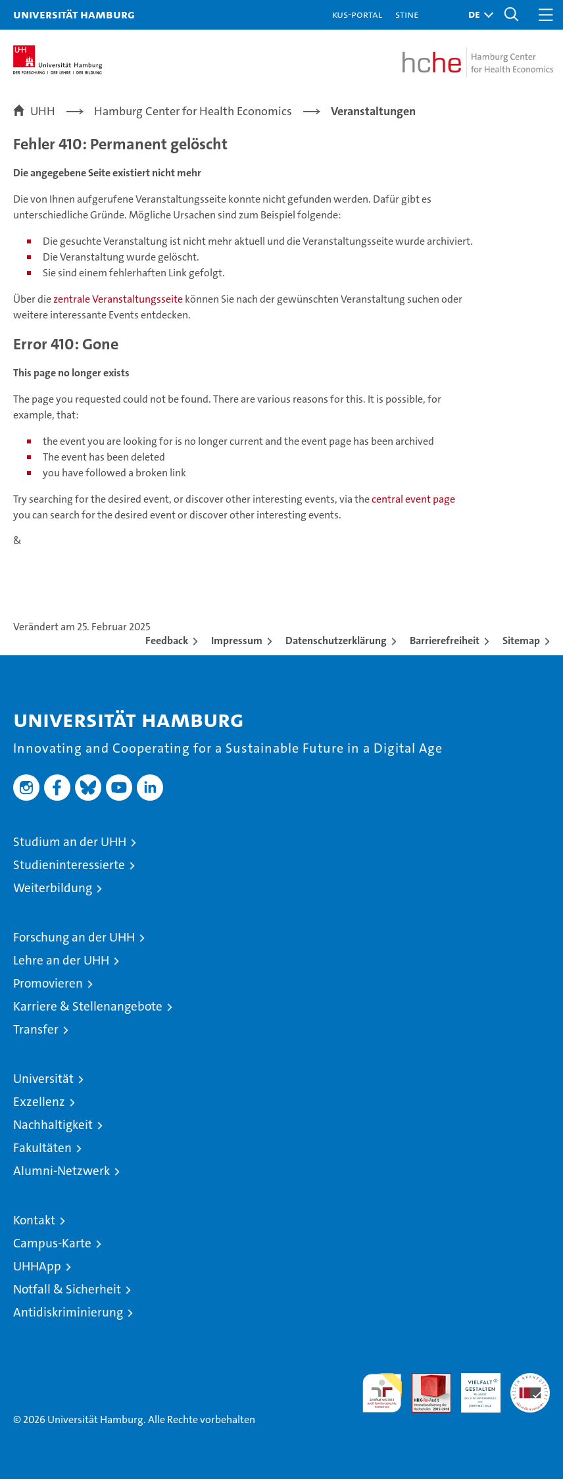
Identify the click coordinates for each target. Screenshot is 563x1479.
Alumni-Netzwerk (61, 1171)
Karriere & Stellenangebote (87, 1006)
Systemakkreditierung (530, 1380)
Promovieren (48, 983)
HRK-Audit (473, 1387)
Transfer (36, 1029)
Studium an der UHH (69, 842)
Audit (424, 1380)
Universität (43, 1078)
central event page (413, 499)
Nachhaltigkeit (53, 1124)
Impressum (236, 640)
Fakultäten (42, 1148)
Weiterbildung (52, 888)
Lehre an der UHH (61, 960)
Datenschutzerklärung (336, 640)
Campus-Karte (52, 1243)
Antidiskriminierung (68, 1312)
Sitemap (521, 640)
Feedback (166, 640)
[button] (477, 15)
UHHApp (37, 1266)
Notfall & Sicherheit (67, 1289)
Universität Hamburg (74, 14)
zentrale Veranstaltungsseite (119, 299)
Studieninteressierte (69, 865)
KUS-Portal (357, 14)
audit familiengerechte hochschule (382, 1393)
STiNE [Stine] (406, 14)
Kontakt (34, 1220)
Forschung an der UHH (74, 937)
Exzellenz (39, 1101)
